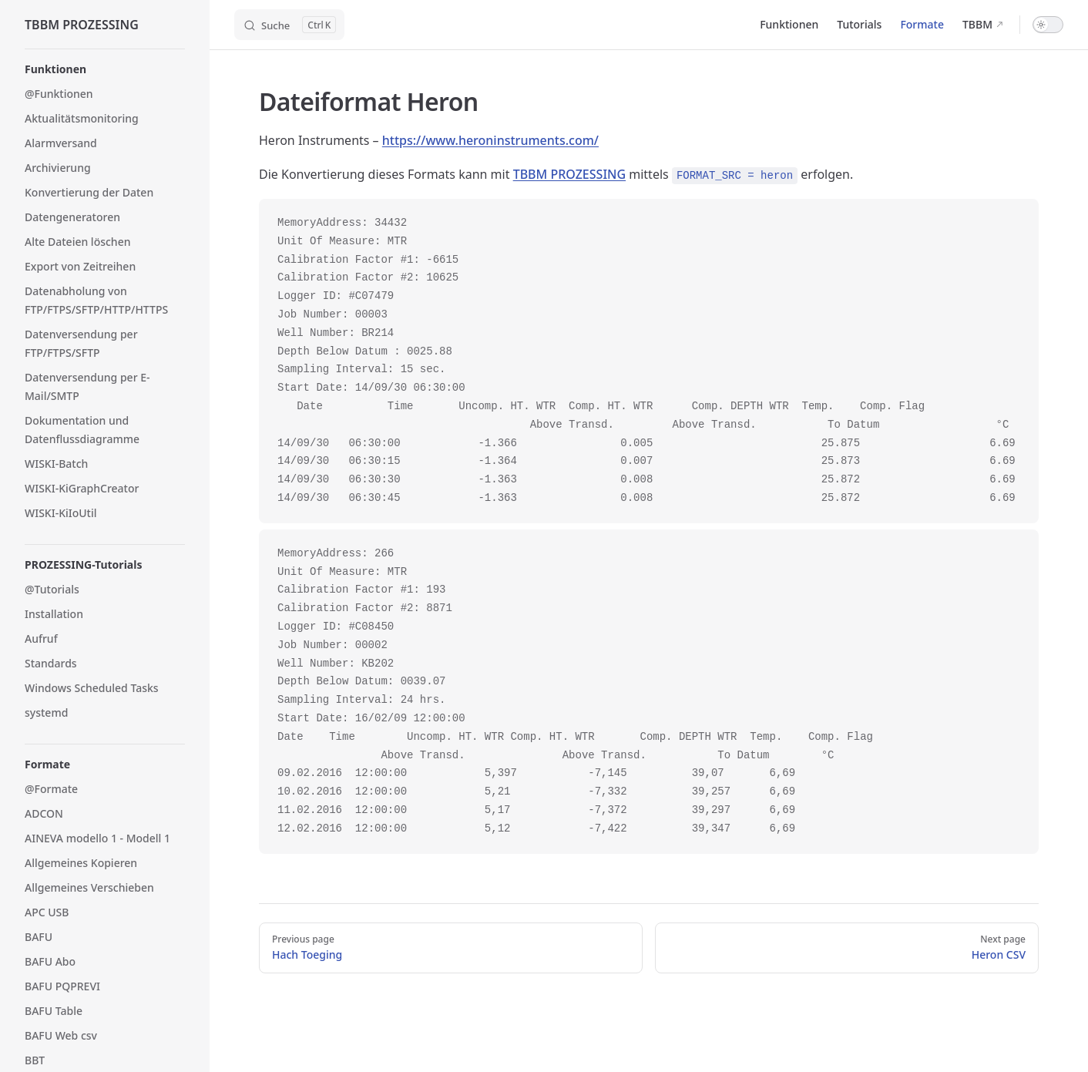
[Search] (289, 24)
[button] (105, 69)
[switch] (1048, 24)
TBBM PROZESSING (569, 174)
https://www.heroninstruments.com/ (490, 140)
